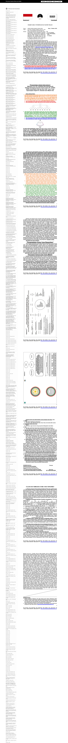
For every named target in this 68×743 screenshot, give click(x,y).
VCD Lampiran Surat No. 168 (10, 533)
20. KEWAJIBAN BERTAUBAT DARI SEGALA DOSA (10, 243)
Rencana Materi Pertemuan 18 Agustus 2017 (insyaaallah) (10, 503)
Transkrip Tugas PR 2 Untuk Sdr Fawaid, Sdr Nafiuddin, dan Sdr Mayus (11, 724)
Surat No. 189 (8, 623)
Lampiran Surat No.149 (9, 464)
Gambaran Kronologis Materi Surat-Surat (11, 413)
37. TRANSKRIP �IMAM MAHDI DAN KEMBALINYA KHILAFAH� (11, 280)
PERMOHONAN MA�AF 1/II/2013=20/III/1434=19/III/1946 (11, 74)
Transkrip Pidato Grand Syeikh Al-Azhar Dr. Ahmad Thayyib (11, 433)
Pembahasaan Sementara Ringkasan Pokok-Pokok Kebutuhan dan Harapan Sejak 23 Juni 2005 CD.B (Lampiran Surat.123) (11, 203)
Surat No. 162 (8, 507)
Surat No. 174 (8, 552)
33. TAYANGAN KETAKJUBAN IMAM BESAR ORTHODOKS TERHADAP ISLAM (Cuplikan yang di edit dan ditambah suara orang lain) (11, 267)
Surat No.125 (8, 331)
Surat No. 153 (8, 472)
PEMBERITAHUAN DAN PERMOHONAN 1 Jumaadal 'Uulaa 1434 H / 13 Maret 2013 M (11, 88)
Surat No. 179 (8, 573)
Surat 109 (7, 158)
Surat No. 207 (8, 731)
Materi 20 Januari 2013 (9, 64)
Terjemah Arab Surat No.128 (10, 336)
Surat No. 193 (8, 633)
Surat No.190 (8, 624)
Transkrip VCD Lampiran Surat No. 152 (11, 471)
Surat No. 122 (8, 195)
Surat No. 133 (8, 369)
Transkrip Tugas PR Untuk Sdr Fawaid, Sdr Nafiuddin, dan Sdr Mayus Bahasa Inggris (10, 713)
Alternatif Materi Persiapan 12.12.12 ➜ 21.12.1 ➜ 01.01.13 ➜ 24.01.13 (11, 53)
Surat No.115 (8, 171)
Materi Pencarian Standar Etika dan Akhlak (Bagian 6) (11, 31)
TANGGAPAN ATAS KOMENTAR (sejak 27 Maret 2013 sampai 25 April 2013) (11, 112)
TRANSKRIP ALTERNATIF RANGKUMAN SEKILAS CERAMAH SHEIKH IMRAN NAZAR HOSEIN (10, 355)
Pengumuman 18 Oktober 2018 (10, 565)
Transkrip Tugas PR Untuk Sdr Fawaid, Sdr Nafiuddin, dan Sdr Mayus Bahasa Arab (10, 719)
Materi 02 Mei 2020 (9, 614)
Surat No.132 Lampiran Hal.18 (10, 368)
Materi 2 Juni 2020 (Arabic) (10, 618)
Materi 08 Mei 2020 (9, 615)
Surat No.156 (8, 479)
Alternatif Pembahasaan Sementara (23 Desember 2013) (11, 165)
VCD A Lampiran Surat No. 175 (10, 558)
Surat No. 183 (8, 583)
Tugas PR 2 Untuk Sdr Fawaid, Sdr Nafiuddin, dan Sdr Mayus (11, 726)
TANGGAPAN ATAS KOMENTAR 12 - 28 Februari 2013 (11, 85)
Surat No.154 (8, 476)
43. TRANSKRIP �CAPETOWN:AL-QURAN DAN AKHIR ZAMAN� (11, 302)
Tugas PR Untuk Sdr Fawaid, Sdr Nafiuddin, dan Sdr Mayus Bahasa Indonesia (11, 711)
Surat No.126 (8, 332)
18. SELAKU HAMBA (9, 238)
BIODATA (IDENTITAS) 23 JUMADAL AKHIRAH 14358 (10, 179)
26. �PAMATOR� (9, 253)
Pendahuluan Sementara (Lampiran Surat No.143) (9, 441)
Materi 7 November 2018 (9, 572)
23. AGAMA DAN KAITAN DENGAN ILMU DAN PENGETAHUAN (10, 248)
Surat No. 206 (8, 670)
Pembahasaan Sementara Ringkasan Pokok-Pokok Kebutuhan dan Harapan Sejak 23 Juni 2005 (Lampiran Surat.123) (11, 207)
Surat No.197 (8, 638)
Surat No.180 (8, 578)
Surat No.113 (8, 168)
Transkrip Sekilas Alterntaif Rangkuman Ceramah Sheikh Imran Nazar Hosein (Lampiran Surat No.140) (10, 395)
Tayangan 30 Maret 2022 (9, 654)
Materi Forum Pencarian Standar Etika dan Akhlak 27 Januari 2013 (11, 70)
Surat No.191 (8, 630)
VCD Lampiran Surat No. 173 (10, 549)
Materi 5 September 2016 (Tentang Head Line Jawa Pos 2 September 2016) (11, 411)
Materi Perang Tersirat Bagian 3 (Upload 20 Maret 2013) (10, 99)
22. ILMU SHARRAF (9, 245)
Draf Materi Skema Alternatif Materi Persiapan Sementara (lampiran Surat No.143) (11, 446)
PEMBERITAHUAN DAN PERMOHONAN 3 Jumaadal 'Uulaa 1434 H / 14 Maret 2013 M (11, 91)
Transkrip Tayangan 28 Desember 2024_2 (11, 698)
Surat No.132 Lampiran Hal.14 (10, 363)
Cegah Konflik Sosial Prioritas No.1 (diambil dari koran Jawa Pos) (11, 409)
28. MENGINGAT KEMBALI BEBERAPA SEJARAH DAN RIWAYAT (10, 257)
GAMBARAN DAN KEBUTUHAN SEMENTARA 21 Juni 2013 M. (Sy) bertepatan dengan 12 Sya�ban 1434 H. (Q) (11, 135)
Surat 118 (7, 185)
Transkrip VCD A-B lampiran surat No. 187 (11, 612)
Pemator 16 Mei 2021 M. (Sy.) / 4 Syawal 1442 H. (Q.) (11, 644)
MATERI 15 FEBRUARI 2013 (10, 83)
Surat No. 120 (8, 188)
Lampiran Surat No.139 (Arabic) (10, 381)
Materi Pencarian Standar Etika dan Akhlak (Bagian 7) (11, 33)
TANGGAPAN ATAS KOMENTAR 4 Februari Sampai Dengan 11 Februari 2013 (11, 82)
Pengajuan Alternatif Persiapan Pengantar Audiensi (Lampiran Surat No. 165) (10, 520)
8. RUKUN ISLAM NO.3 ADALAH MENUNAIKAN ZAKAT (11, 221)
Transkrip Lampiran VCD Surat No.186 (10, 604)
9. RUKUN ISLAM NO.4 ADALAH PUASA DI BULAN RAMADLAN (11, 223)
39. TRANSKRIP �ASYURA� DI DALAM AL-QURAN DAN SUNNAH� (11, 287)
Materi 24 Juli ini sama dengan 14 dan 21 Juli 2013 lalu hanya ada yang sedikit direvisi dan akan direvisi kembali (11, 144)
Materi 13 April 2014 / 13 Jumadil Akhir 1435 (11, 177)
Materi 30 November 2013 (10, 161)
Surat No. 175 (8, 557)
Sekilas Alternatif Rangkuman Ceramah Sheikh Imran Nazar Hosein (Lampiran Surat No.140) (11, 393)
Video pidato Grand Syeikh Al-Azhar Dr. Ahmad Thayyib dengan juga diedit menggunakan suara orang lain (11, 430)
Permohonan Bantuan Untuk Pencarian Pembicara (10, 407)
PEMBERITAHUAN (9, 116)
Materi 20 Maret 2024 (9, 690)
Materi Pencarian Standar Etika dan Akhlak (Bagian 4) (11, 27)
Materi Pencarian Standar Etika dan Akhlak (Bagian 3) (11, 25)
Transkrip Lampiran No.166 (10, 527)
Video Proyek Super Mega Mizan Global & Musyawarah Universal (11, 730)
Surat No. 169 (8, 536)
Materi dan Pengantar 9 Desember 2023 (11, 686)
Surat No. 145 (8, 451)
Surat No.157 (8, 480)
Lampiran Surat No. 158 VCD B (10, 486)
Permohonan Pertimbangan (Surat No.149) (11, 462)
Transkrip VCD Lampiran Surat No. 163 (11, 511)
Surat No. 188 (8, 619)
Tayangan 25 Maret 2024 (9, 693)
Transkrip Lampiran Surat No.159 (11, 497)
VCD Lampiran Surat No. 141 (10, 399)
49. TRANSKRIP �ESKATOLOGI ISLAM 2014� (11, 325)
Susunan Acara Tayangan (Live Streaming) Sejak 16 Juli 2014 (10, 192)
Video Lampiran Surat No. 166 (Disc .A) (10, 523)
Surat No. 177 (8, 564)
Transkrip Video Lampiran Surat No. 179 (10, 576)
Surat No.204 (8, 667)
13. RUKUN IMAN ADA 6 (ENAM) (11, 229)
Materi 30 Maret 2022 (9, 653)
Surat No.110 (8, 162)
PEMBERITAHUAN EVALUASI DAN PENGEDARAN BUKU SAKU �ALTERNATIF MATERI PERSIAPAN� (11, 109)
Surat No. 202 (8, 661)
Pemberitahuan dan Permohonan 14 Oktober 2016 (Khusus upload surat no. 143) (11, 435)
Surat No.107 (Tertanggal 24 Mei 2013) (11, 122)
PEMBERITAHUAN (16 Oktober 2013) (10, 154)
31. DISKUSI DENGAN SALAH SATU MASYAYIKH (10, 262)
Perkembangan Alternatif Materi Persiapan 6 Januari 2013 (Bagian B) (11, 61)
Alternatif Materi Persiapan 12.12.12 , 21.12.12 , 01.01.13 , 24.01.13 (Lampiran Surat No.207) (11, 734)
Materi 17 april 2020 (9, 605)
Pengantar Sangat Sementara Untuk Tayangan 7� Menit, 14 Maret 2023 (10, 678)
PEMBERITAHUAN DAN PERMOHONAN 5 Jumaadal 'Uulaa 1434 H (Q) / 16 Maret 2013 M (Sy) (11, 93)
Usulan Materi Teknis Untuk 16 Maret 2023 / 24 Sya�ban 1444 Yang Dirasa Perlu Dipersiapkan (10, 684)
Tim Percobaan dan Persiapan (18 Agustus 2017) (11, 501)
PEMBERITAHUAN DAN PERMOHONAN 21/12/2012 (10, 50)
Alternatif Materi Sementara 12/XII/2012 (10, 44)
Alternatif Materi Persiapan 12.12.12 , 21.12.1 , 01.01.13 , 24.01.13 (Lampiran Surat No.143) (11, 443)
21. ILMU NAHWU (8, 244)
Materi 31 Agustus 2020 (9, 620)
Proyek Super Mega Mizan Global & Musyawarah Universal (11, 728)
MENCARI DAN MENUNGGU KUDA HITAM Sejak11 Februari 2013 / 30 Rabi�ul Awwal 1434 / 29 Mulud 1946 (11, 78)
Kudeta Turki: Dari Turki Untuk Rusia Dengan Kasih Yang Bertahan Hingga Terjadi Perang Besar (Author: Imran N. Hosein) (11, 404)
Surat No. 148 (8, 459)
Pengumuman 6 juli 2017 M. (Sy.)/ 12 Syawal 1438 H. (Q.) (11, 493)
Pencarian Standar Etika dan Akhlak (13, 1)
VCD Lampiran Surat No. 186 (10, 602)
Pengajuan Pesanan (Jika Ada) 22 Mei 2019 (11, 590)
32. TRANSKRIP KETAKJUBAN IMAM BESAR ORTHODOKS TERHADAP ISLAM (10, 264)
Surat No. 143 (8, 439)
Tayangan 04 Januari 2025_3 (10, 703)
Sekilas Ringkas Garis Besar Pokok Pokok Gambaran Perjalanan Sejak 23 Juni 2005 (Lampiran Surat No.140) (11, 386)
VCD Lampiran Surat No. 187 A (10, 609)
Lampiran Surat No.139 (9, 380)
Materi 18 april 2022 (9, 665)
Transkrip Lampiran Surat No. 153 (11, 475)
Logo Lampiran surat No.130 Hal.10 (10, 344)
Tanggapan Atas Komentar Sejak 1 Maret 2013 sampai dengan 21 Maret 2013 (11, 106)
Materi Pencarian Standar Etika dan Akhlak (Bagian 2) (11, 23)
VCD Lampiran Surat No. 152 (10, 469)
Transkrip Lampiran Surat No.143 (11, 449)
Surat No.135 (8, 372)
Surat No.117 (8, 180)
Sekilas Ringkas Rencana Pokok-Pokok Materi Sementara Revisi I (11, 15)
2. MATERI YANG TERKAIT (10, 212)
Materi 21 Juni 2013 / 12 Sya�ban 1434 (11, 138)
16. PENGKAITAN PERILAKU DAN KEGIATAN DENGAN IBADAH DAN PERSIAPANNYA (11, 235)
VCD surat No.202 (8, 662)
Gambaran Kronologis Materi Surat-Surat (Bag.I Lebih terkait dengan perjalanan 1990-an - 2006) (11, 416)
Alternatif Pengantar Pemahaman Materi (11, 437)
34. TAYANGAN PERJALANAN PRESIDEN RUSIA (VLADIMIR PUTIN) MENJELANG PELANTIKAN (10, 271)
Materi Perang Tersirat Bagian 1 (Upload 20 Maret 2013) (10, 95)
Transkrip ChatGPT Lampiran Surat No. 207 (11, 738)
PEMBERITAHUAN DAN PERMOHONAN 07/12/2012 (10, 42)
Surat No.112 (8, 167)
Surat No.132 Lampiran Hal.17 (10, 367)
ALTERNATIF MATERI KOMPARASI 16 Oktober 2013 (10, 156)
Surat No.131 (8, 350)
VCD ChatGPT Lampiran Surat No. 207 (11, 740)
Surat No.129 (8, 337)
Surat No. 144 (8, 450)
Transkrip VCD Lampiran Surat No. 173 (11, 551)
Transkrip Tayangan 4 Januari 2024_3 (10, 701)
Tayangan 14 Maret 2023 (9, 680)
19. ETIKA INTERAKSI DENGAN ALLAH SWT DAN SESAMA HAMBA (11, 240)
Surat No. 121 (8, 194)
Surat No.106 (8, 13)
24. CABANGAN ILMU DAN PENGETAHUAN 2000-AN (10, 250)
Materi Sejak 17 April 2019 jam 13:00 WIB (10, 588)
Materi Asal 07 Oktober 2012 (10, 34)
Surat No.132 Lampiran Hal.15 (10, 364)
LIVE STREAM (49, 1)
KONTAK (54, 1)
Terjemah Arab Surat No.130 (10, 349)
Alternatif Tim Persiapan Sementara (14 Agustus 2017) (11, 499)
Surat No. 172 (8, 543)
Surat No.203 (8, 666)
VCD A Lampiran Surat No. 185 (10, 594)
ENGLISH (59, 1)
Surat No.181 (8, 579)
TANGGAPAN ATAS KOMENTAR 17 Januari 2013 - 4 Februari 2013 (11, 76)
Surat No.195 (8, 635)
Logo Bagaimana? (8, 130)
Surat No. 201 (8, 645)
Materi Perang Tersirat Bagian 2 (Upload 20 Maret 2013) (10, 97)
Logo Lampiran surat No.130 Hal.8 (11, 341)
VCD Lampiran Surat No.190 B (10, 627)
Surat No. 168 (8, 532)
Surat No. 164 (8, 513)
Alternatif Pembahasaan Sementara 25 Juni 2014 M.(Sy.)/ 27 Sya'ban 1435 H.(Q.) (11, 190)
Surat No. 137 (8, 376)
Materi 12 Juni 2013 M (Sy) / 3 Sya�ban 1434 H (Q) (10, 125)
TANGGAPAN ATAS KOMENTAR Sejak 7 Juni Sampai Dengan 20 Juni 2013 (11, 132)
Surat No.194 (8, 634)
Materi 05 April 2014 (9, 175)
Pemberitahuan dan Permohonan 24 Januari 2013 (11, 66)
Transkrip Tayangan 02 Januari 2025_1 (10, 695)
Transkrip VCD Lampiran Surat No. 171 (11, 542)
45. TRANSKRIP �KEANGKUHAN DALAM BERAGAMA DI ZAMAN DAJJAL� (11, 309)
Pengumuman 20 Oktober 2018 (10, 568)
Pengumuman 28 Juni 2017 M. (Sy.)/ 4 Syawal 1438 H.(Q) (10, 489)
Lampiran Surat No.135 (9, 373)
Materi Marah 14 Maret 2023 (10, 681)
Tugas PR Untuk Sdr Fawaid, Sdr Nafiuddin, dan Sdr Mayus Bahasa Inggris (11, 716)
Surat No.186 (8, 601)
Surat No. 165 (8, 514)
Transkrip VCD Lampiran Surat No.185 (10, 597)
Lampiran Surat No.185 (9, 593)
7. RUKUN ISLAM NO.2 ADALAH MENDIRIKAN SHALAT (11, 219)
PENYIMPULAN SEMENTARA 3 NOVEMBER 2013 (11, 160)
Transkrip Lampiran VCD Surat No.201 (10, 650)
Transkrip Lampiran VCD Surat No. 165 (11, 517)
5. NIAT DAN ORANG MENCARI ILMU (11, 216)
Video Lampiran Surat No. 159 (10, 496)
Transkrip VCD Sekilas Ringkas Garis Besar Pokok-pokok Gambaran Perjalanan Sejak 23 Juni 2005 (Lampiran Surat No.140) (11, 389)
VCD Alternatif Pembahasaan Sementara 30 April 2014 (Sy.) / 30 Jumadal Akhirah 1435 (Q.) (11, 184)
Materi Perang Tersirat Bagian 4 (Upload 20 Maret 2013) (10, 101)
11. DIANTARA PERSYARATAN (10, 226)
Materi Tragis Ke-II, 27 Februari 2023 (10, 676)
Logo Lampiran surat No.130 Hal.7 (11, 340)
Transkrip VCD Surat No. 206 (10, 671)
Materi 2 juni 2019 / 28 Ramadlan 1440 (11, 599)
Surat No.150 (8, 465)
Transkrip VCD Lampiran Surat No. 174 (11, 555)
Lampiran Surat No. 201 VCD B (10, 648)
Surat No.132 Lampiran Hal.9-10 (11, 359)
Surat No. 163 (8, 508)
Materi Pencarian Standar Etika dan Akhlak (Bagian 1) (11, 21)
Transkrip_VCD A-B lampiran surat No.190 (11, 629)
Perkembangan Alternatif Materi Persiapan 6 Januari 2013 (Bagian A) (11, 58)
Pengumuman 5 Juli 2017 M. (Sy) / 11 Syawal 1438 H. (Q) (11, 491)
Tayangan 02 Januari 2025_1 (10, 696)
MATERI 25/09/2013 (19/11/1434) (11, 150)
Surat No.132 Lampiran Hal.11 (10, 360)
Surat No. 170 (8, 537)
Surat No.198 (8, 639)
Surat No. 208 (8, 742)
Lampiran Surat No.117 (9, 181)
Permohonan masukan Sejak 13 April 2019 (11, 585)
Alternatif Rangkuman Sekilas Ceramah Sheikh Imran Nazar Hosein (10, 353)
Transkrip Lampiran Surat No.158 (11, 487)
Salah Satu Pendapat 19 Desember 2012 (11, 48)
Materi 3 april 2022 (8, 657)
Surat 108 (7, 151)
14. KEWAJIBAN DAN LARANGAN (11, 230)
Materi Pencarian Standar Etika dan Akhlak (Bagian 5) (11, 29)
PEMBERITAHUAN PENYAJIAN (11, 209)
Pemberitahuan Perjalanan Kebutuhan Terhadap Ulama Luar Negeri (11, 427)
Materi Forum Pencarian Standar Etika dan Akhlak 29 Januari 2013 (11, 72)
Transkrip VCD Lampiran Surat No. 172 (11, 546)
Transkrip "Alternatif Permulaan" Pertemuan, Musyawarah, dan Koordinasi (10, 17)
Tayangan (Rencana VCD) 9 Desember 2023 (10, 688)
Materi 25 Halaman (9, 689)
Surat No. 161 (8, 506)
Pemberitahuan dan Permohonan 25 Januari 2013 (11, 68)
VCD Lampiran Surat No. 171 (10, 540)
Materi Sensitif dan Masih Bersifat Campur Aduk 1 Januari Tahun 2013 (11, 56)
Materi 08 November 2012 (10, 37)
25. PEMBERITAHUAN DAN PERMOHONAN (10, 252)
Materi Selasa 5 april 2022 (10, 658)
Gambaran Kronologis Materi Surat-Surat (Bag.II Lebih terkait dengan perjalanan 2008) (11, 419)
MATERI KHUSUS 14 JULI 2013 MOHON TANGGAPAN (11, 140)
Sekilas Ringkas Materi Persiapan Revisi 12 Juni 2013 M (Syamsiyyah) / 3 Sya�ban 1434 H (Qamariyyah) (11, 128)
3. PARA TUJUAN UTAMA (10, 213)
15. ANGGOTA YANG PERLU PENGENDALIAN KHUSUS (10, 232)
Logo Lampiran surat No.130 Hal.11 (10, 346)
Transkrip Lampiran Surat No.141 (11, 400)
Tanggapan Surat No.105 (9, 12)
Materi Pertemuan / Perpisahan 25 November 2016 (11, 456)
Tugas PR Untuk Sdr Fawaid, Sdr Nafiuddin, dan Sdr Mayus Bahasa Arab (11, 721)
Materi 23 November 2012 (10, 38)
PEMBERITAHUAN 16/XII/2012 (10, 45)
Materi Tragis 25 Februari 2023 (10, 674)
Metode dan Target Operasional (10, 19)
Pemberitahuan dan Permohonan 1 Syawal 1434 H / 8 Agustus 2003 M (11, 148)
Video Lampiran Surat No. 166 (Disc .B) (10, 525)
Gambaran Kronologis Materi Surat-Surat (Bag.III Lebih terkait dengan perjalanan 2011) (11, 421)
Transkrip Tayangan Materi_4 (10, 704)
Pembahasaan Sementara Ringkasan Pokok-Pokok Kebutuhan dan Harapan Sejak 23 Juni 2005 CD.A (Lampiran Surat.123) (11, 199)
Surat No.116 (8, 172)
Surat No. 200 (8, 642)
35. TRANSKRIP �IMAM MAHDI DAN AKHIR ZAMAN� (11, 274)
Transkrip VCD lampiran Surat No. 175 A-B (11, 561)
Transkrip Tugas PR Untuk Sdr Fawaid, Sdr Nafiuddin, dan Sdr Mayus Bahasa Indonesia (10, 708)
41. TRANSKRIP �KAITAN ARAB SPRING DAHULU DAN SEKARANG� (11, 294)
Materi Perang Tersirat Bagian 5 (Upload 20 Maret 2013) (10, 103)
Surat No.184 (8, 586)
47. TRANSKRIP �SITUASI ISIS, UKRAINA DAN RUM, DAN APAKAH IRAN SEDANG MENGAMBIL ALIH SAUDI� (11, 316)
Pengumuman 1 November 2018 (11, 569)
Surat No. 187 (8, 608)
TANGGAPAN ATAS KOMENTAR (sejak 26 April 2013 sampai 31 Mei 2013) (11, 120)
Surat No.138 (8, 377)
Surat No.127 (8, 333)
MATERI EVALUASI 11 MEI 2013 (11, 115)
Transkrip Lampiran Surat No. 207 (11, 735)
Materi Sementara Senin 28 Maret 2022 (11, 652)
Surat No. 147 (8, 458)
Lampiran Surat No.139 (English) (11, 382)
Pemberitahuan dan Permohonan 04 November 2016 (11, 453)
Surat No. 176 (8, 563)
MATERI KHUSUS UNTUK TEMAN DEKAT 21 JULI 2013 (11, 142)
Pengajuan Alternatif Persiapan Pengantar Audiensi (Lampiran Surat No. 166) (10, 529)
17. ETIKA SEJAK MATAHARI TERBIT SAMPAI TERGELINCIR (11, 237)
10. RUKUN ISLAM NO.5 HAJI (10, 225)
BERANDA (43, 1)
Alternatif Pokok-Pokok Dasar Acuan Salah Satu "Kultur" (10, 40)
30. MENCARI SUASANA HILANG (11, 260)
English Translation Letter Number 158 (11, 483)
